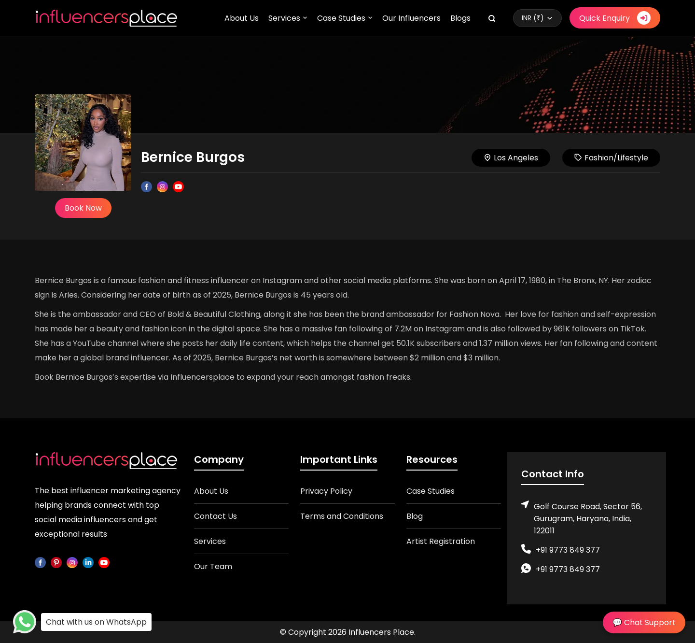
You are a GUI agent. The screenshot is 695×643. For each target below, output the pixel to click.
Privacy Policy (326, 491)
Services (284, 18)
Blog (414, 516)
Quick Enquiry (615, 18)
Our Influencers (411, 18)
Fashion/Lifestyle (611, 157)
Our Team (213, 566)
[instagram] (72, 562)
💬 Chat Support (644, 622)
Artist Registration (440, 541)
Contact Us (215, 516)
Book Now (83, 208)
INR (533, 18)
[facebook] (40, 562)
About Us (241, 18)
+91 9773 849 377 (568, 550)
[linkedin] (88, 562)
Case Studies (341, 18)
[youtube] (104, 562)
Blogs (460, 18)
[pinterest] (56, 562)
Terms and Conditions (341, 516)
